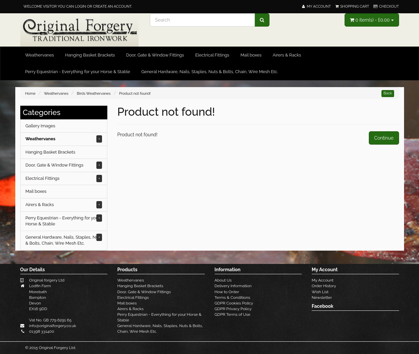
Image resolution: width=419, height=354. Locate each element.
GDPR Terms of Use (233, 314)
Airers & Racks (287, 55)
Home (30, 93)
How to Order (227, 292)
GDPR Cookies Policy (234, 303)
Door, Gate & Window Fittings (155, 55)
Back (387, 93)
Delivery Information (233, 286)
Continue (383, 138)
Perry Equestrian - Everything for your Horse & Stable (77, 71)
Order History (324, 286)
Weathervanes (39, 55)
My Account (323, 280)
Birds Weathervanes (94, 93)
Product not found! (135, 93)
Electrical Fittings (212, 55)
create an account (112, 6)
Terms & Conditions (232, 297)
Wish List (320, 292)
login (80, 6)
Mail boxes (251, 55)
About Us (223, 280)
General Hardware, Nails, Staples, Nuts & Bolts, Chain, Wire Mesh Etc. (209, 71)
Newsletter (322, 297)
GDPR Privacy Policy (233, 308)
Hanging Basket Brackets (90, 55)
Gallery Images (40, 125)
